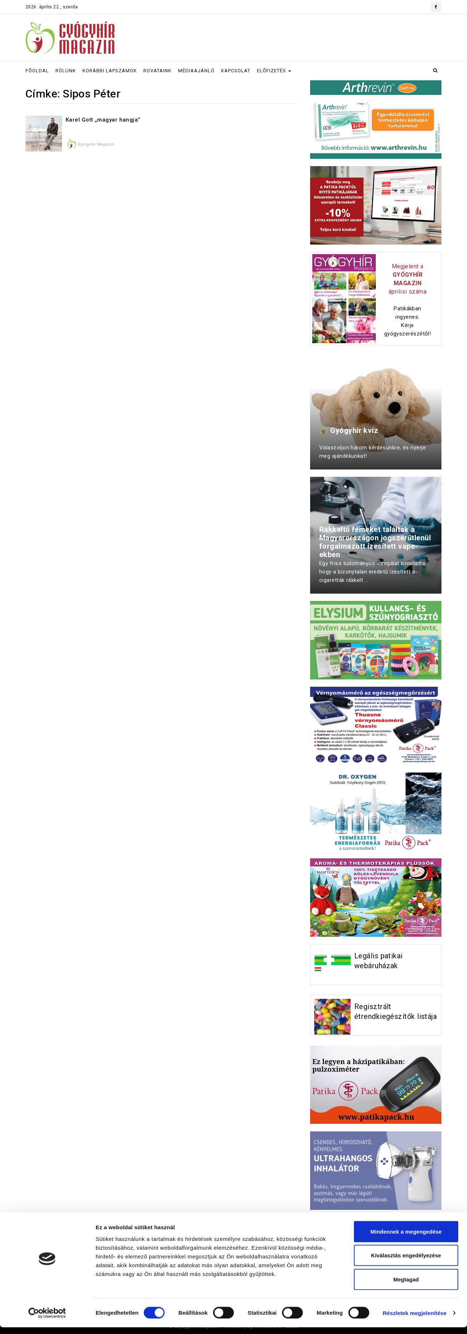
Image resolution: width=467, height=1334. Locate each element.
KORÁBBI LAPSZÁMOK (109, 70)
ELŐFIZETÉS (274, 70)
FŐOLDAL (37, 70)
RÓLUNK (65, 70)
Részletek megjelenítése (415, 1319)
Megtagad (406, 1286)
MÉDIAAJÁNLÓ (196, 70)
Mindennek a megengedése (405, 1238)
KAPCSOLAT (235, 70)
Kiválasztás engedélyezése (406, 1262)
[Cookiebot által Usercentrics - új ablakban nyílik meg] (47, 1319)
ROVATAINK (157, 70)
